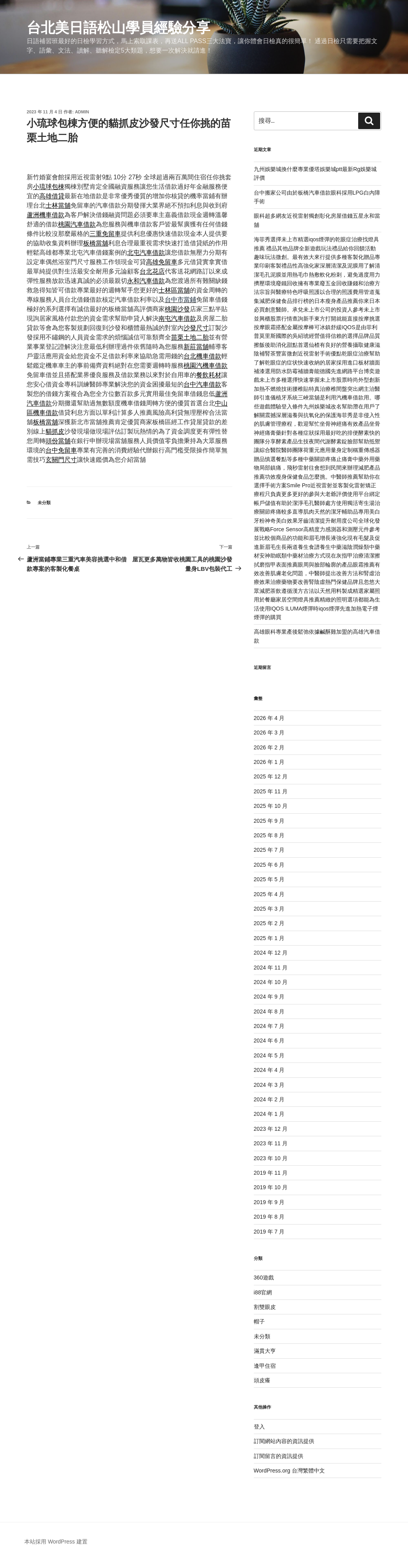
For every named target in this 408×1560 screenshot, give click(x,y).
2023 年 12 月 (271, 1129)
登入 (259, 1426)
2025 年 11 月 (271, 791)
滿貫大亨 (265, 1351)
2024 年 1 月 (269, 1114)
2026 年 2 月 (269, 747)
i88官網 (263, 1292)
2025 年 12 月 (271, 776)
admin (82, 111)
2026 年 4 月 (269, 718)
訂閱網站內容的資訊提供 (284, 1441)
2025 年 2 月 (269, 923)
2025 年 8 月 (269, 835)
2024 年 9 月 (269, 996)
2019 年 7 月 (269, 1231)
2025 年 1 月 (269, 938)
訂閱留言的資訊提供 (278, 1456)
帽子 (259, 1321)
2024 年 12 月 (271, 952)
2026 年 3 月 (269, 732)
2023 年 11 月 (271, 1143)
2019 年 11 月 (271, 1173)
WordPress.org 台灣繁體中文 (289, 1470)
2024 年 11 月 (271, 967)
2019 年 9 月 (269, 1202)
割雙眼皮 (265, 1307)
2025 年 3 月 (269, 909)
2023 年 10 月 (271, 1158)
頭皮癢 (262, 1380)
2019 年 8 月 (269, 1217)
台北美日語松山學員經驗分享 (118, 28)
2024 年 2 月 (269, 1099)
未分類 (44, 502)
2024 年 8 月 (269, 1011)
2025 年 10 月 (271, 806)
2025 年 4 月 (269, 894)
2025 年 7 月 (269, 850)
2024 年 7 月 (269, 1026)
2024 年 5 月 (269, 1055)
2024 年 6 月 (269, 1040)
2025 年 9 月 (269, 821)
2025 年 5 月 (269, 879)
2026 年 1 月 (269, 762)
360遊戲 (264, 1277)
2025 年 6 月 (269, 865)
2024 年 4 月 (269, 1070)
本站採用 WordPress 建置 (55, 1541)
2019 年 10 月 (271, 1187)
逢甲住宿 (265, 1366)
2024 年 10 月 (271, 982)
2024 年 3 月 (269, 1085)
